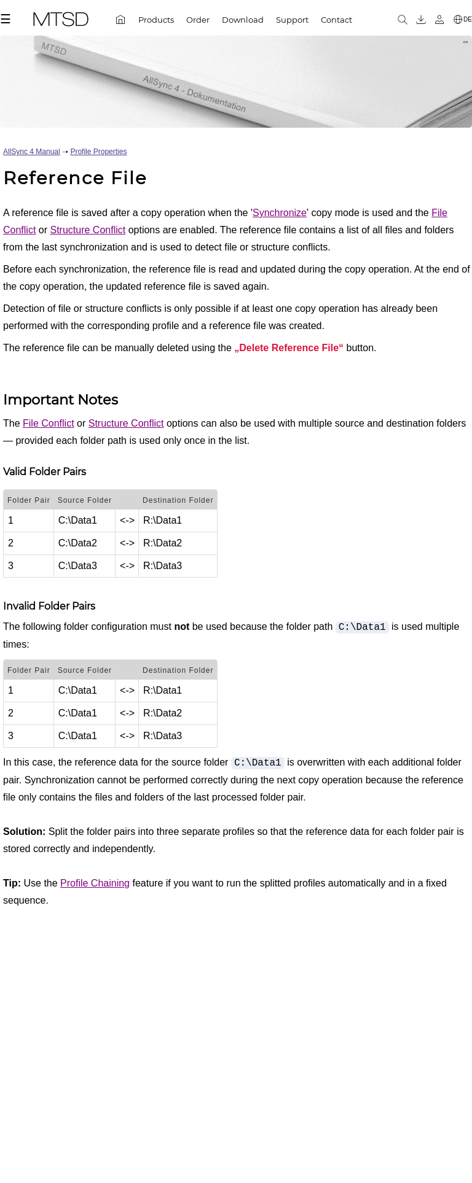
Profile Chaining (95, 883)
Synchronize (280, 213)
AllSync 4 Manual (31, 151)
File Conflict (48, 423)
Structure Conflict (87, 230)
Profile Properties (98, 151)
